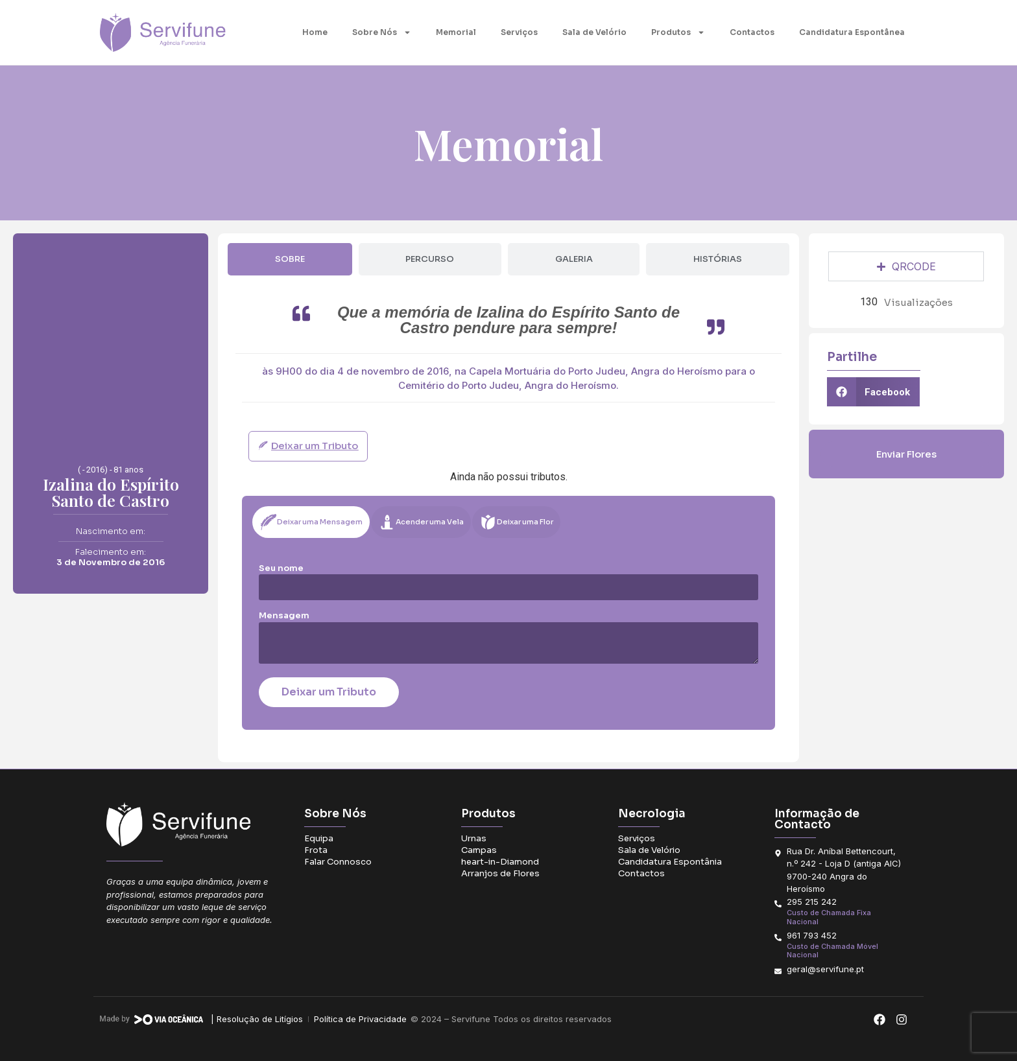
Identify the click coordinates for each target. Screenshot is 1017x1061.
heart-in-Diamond (500, 861)
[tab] (290, 259)
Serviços (519, 32)
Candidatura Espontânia (670, 861)
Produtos (678, 32)
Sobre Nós (381, 32)
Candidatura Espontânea (852, 32)
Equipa (318, 838)
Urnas (473, 838)
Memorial (456, 32)
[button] (873, 391)
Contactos (752, 32)
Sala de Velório (594, 32)
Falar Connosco (338, 861)
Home (315, 32)
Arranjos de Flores (500, 873)
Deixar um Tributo (328, 692)
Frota (316, 850)
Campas (479, 850)
